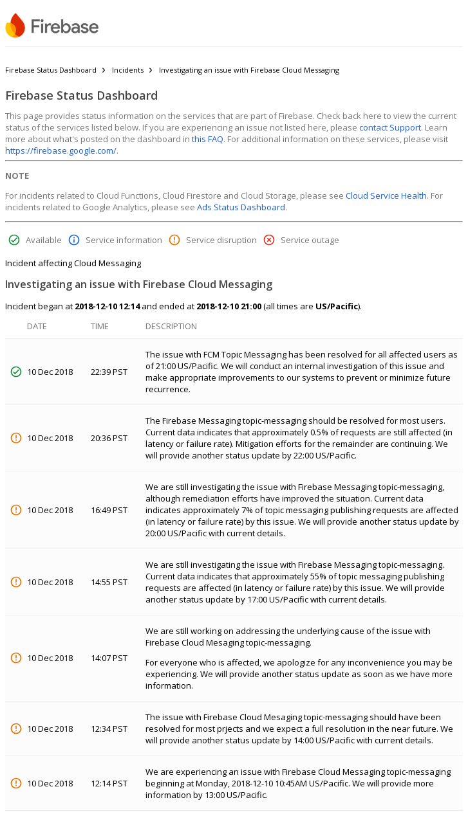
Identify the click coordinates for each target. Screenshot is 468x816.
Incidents (128, 70)
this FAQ (207, 139)
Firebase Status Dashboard (51, 70)
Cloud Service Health (386, 195)
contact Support (390, 127)
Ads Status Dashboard (241, 207)
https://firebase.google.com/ (61, 150)
